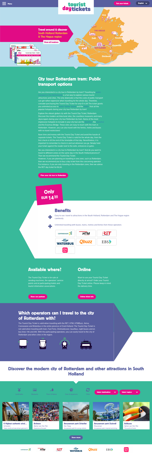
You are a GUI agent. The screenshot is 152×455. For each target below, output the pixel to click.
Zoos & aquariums (71, 391)
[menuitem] (143, 3)
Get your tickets (122, 3)
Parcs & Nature (51, 391)
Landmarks (19, 391)
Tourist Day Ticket (76, 7)
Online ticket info (87, 296)
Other (88, 391)
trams (61, 106)
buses (73, 106)
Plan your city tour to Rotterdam (53, 175)
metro (86, 106)
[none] (140, 3)
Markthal (88, 122)
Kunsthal (100, 122)
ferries (67, 106)
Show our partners (38, 296)
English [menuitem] (141, 3)
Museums (34, 391)
